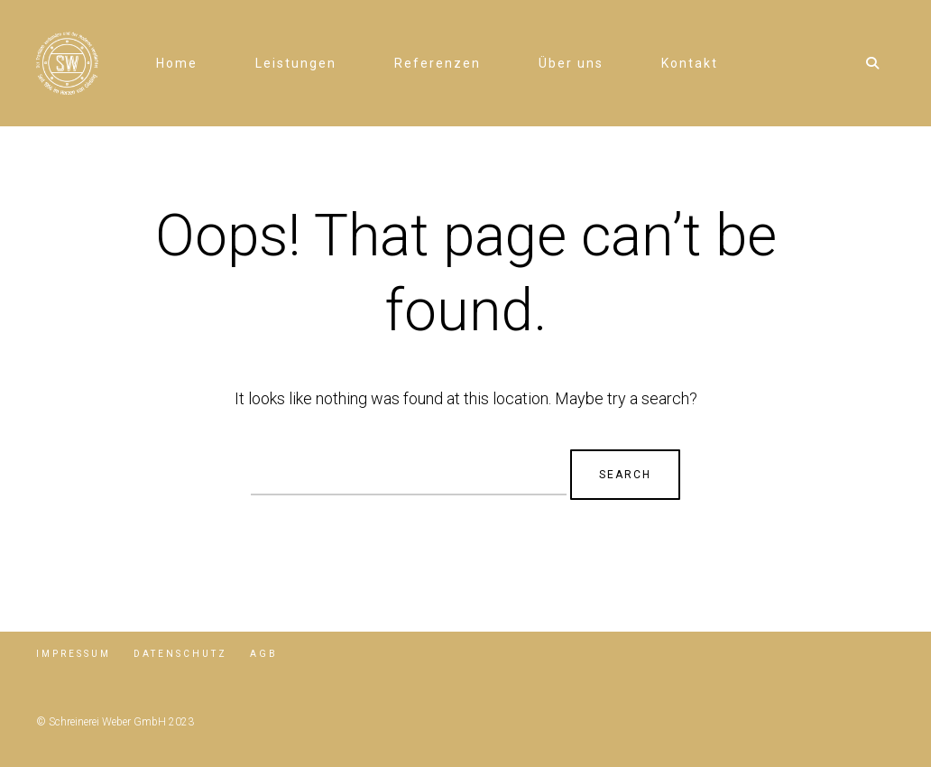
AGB (264, 654)
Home (177, 63)
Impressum (73, 654)
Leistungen (295, 63)
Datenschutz (180, 654)
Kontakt (689, 63)
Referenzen (437, 63)
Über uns (571, 63)
